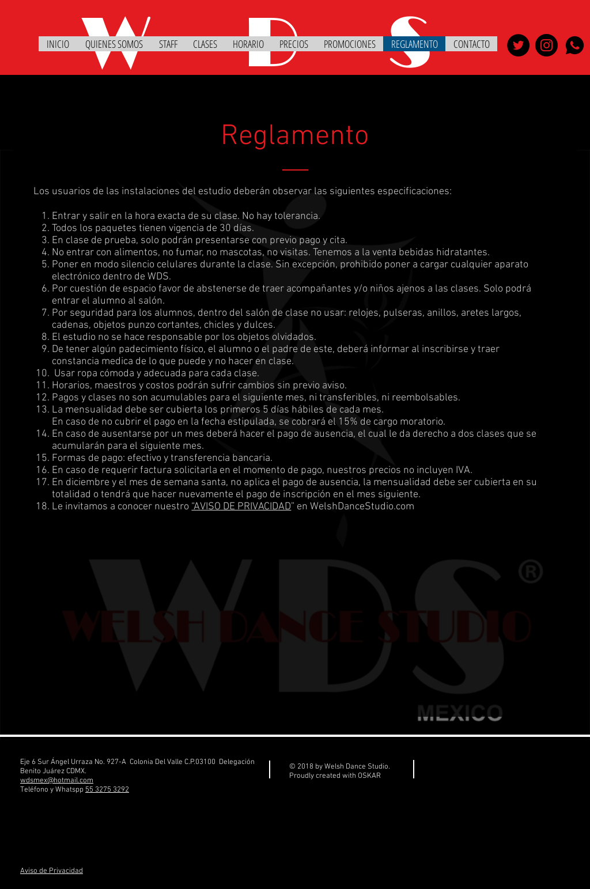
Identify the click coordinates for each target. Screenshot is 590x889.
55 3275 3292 (107, 790)
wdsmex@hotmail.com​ (56, 780)
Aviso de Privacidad (51, 871)
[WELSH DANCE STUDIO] (518, 45)
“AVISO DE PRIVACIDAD (241, 507)
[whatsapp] (574, 45)
